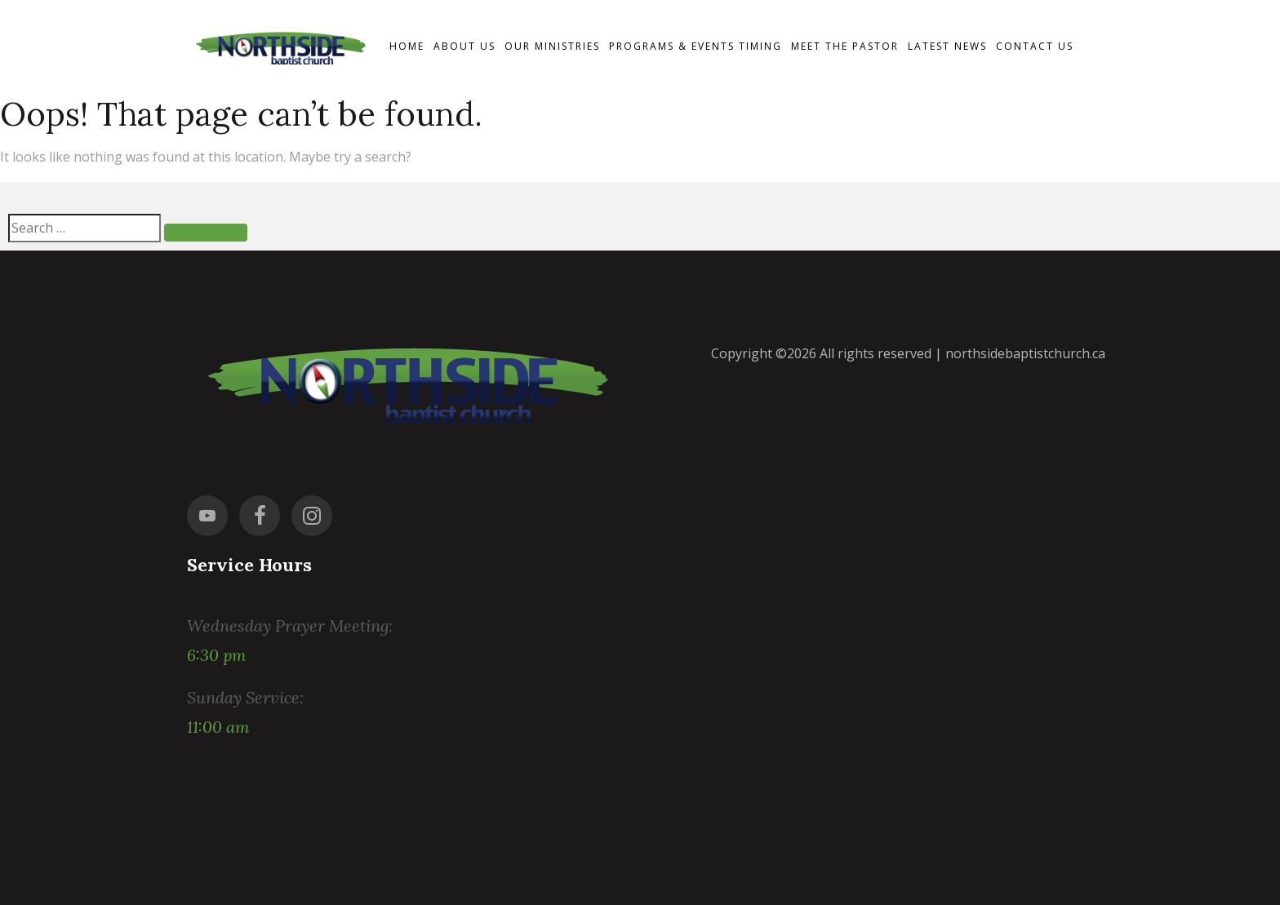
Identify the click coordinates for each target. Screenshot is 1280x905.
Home (406, 46)
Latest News (947, 46)
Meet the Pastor (845, 46)
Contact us (1034, 46)
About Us (464, 46)
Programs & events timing (695, 46)
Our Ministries (552, 46)
